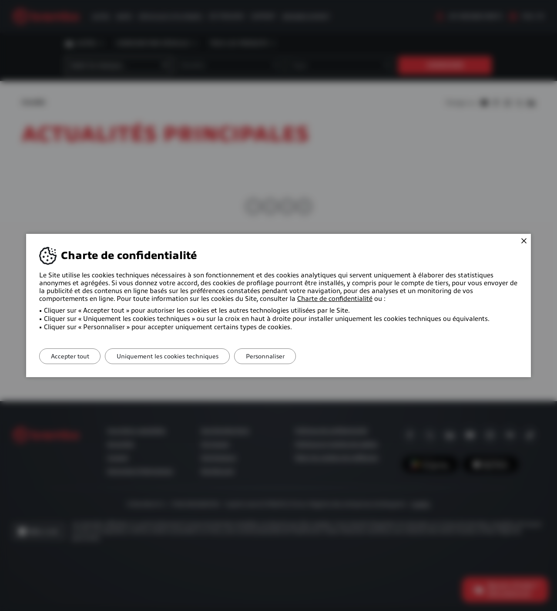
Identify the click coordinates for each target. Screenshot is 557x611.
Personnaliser (274, 356)
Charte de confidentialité (334, 298)
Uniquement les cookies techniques (173, 356)
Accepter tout (72, 356)
